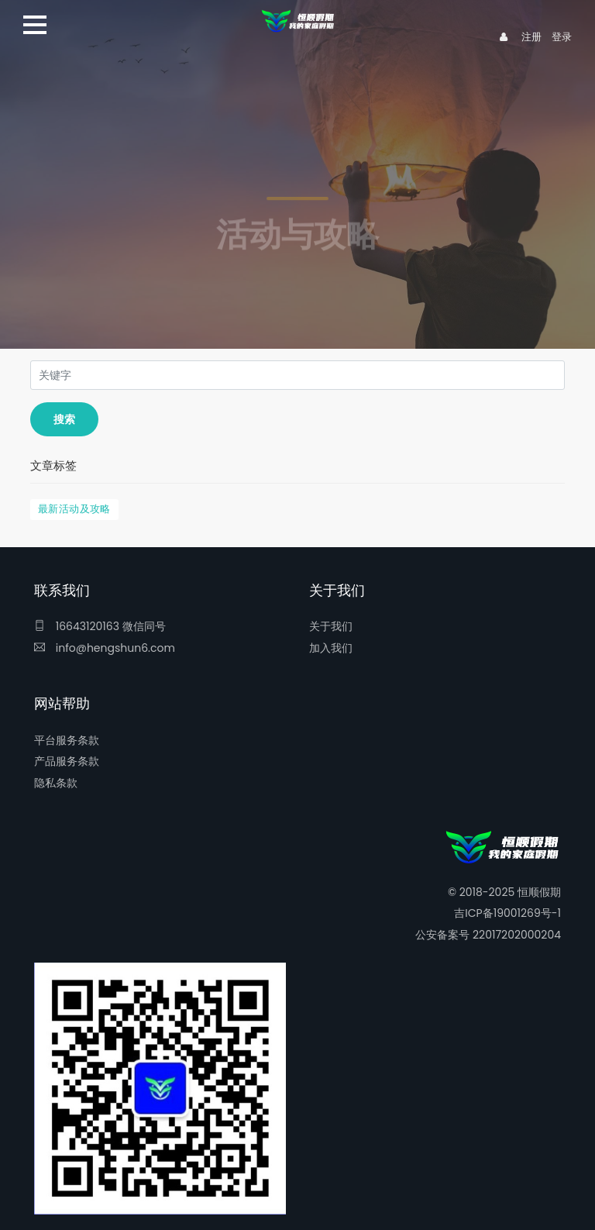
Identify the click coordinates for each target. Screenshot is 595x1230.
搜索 (64, 419)
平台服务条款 (66, 740)
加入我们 (331, 648)
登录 (562, 36)
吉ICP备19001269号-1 (507, 913)
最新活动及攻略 (74, 508)
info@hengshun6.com (104, 648)
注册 (531, 36)
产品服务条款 (66, 761)
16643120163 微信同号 (100, 626)
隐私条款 (55, 783)
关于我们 (331, 626)
